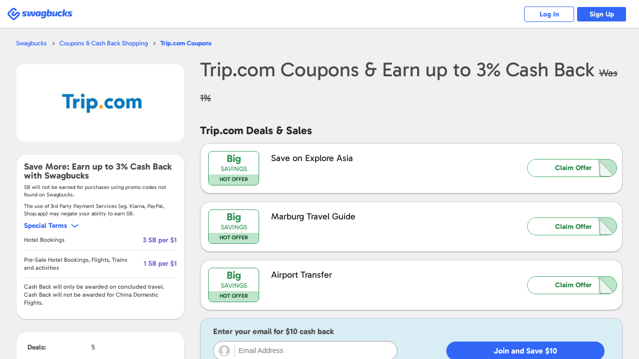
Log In (549, 14)
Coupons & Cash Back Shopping (103, 43)
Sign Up (602, 14)
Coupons (186, 43)
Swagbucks (31, 43)
